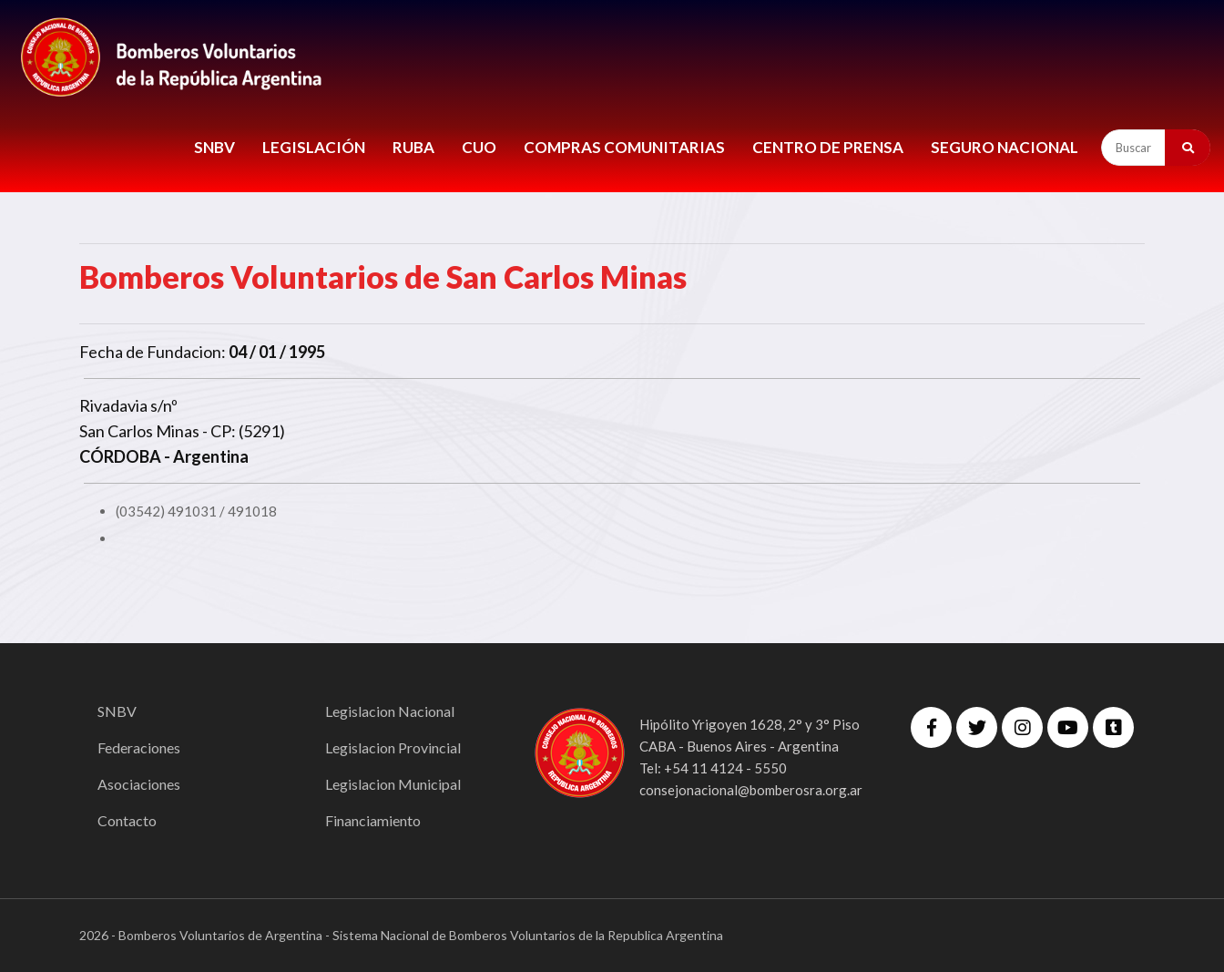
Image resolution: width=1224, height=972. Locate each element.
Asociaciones (138, 784)
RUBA (413, 147)
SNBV (214, 147)
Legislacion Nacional (389, 711)
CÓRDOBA (120, 456)
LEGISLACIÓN (313, 147)
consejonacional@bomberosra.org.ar (750, 790)
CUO (479, 147)
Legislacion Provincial (393, 747)
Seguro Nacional (1004, 147)
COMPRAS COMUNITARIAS (624, 147)
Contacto (127, 820)
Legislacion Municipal (393, 784)
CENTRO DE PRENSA (827, 147)
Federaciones (138, 747)
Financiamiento (373, 820)
